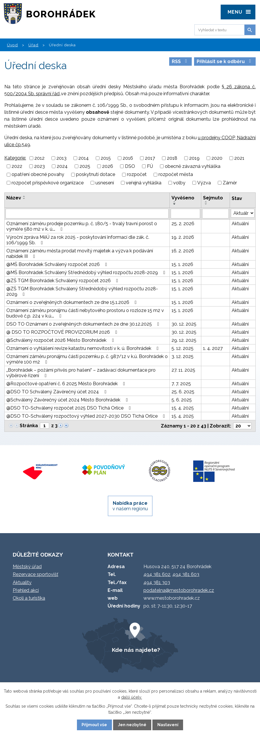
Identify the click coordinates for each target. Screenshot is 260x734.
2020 (216, 158)
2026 (107, 166)
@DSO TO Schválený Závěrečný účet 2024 (57, 391)
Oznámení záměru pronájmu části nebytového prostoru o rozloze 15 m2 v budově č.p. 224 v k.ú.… (85, 313)
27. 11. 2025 (183, 370)
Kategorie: (15, 158)
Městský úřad (27, 566)
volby (179, 183)
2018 (172, 158)
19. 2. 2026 (183, 237)
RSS (180, 61)
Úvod (12, 45)
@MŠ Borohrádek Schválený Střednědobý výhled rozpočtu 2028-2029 (86, 272)
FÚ (150, 166)
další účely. (131, 697)
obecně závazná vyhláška (192, 166)
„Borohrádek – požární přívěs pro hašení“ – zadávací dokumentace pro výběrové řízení (81, 372)
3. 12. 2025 (182, 356)
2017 (150, 158)
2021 (239, 158)
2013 (61, 158)
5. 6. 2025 (182, 400)
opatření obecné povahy (38, 174)
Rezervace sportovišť (35, 574)
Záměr (230, 183)
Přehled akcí (26, 590)
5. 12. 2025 (182, 348)
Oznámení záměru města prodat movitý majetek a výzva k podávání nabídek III (79, 253)
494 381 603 (185, 574)
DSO (130, 166)
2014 (83, 158)
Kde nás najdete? (136, 650)
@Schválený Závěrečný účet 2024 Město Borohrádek (68, 400)
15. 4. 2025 (183, 408)
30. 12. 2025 (184, 324)
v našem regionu (130, 505)
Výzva (204, 183)
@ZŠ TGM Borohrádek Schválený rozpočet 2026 (63, 280)
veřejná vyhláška (143, 183)
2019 (194, 158)
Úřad (33, 45)
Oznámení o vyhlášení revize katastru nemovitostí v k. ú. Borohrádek (83, 348)
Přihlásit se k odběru (225, 61)
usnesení (104, 183)
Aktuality (22, 582)
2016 (128, 158)
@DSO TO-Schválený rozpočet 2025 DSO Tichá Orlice (69, 408)
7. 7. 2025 (181, 383)
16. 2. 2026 (183, 251)
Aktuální (240, 223)
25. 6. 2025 (183, 391)
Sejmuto (213, 198)
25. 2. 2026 (183, 223)
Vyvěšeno (183, 198)
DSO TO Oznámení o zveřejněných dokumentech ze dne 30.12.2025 (83, 324)
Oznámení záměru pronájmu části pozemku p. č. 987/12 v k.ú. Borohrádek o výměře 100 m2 (87, 359)
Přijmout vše (94, 724)
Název (13, 198)
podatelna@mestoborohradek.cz (178, 590)
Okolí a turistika (29, 598)
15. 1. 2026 (182, 264)
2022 (17, 166)
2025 (85, 166)
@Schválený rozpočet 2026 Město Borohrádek (61, 340)
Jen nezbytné (132, 724)
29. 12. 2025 (184, 340)
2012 (39, 158)
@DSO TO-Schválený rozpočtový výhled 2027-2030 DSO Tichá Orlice (86, 416)
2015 (106, 158)
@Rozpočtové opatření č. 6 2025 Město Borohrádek (66, 383)
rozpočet (137, 174)
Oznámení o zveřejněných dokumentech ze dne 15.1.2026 (72, 302)
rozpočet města (175, 174)
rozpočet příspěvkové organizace (48, 183)
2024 (62, 166)
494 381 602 (156, 574)
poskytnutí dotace (95, 174)
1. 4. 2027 (213, 348)
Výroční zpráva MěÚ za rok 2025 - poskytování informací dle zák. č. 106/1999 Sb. (77, 239)
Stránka (29, 425)
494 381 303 (156, 582)
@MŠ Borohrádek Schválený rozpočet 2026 (57, 264)
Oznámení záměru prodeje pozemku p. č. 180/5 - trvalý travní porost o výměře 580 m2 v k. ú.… (81, 226)
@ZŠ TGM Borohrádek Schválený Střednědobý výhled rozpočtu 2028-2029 (82, 291)
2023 (39, 166)
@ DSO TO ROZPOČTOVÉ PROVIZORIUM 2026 (62, 332)
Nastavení (167, 724)
